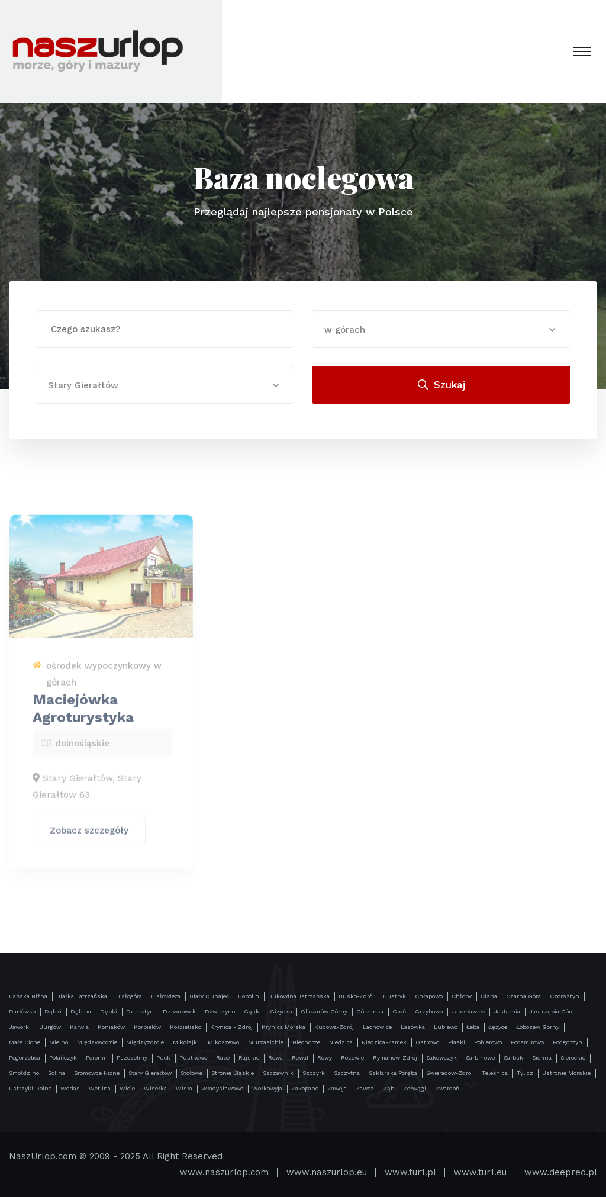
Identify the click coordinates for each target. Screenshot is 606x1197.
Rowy (324, 1057)
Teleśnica (495, 1073)
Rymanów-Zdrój (395, 1057)
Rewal (300, 1057)
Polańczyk (63, 1057)
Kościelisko (185, 1027)
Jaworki (20, 1027)
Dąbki (53, 1011)
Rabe (223, 1057)
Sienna (542, 1057)
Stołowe (191, 1073)
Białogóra (129, 996)
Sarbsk (513, 1057)
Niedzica (341, 1042)
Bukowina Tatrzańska (299, 996)
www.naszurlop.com (224, 1172)
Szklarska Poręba (393, 1073)
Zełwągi (414, 1088)
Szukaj (441, 385)
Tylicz (525, 1073)
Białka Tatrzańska (81, 996)
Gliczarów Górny (324, 1011)
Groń (399, 1011)
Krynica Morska (283, 1027)
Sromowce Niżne (97, 1073)
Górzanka (369, 1011)
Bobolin (248, 996)
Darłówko (22, 1011)
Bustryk (394, 996)
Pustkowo (193, 1057)
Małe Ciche (24, 1042)
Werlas (70, 1088)
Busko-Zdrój (356, 996)
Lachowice (377, 1027)
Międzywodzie (97, 1042)
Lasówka (413, 1027)
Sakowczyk (441, 1057)
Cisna (489, 996)
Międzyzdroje (145, 1042)
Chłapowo (429, 996)
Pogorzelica (24, 1057)
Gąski (252, 1011)
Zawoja (337, 1088)
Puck (163, 1057)
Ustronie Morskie (566, 1073)
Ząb (388, 1088)
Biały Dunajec (209, 996)
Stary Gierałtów (150, 1073)
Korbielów (147, 1027)
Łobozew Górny (537, 1027)
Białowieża (165, 996)
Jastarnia (507, 1011)
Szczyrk (313, 1073)
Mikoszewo (223, 1042)
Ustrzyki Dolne (30, 1088)
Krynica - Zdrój (231, 1027)
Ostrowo (427, 1042)
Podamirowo (527, 1042)
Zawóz (365, 1088)
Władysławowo (222, 1088)
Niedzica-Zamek (384, 1042)
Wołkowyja (267, 1088)
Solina (56, 1073)
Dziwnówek (179, 1011)
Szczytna (347, 1073)
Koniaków (111, 1027)
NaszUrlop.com (42, 1156)
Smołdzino (24, 1073)
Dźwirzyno (220, 1011)
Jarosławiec (468, 1011)
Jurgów (50, 1027)
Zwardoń (447, 1088)
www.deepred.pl (560, 1172)
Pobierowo (488, 1042)
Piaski (456, 1042)
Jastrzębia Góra (551, 1011)
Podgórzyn (567, 1042)
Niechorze (306, 1042)
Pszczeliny (132, 1057)
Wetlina (100, 1088)
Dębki (108, 1011)
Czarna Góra (523, 996)
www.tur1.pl (410, 1172)
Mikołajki (186, 1042)
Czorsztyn (564, 996)
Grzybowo (429, 1011)
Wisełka (155, 1088)
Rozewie (352, 1057)
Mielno (58, 1042)
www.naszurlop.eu (326, 1172)
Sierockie (572, 1057)
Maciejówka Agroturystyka (83, 713)
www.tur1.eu (480, 1172)
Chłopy (462, 996)
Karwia (79, 1027)
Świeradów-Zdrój (449, 1073)
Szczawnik (278, 1073)
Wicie (127, 1088)
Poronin (97, 1057)
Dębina (80, 1011)
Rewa (275, 1057)
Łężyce (497, 1027)
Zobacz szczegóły (89, 834)
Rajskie (248, 1057)
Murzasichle (265, 1042)
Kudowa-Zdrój (334, 1027)
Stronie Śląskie (232, 1073)
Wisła (184, 1088)
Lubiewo (445, 1027)
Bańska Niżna (28, 996)
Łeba (472, 1027)
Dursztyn (140, 1011)
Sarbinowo (480, 1057)
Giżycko (281, 1011)
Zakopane (304, 1088)
